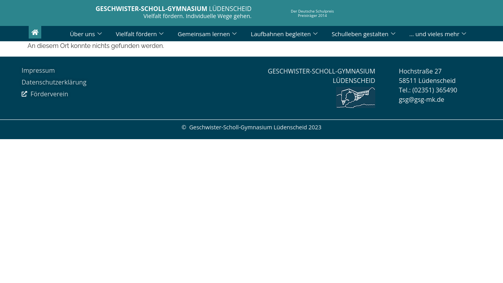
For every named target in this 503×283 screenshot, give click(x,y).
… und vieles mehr (437, 34)
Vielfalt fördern (139, 34)
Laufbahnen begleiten (284, 34)
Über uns (86, 34)
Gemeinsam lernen (207, 34)
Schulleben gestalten (363, 34)
